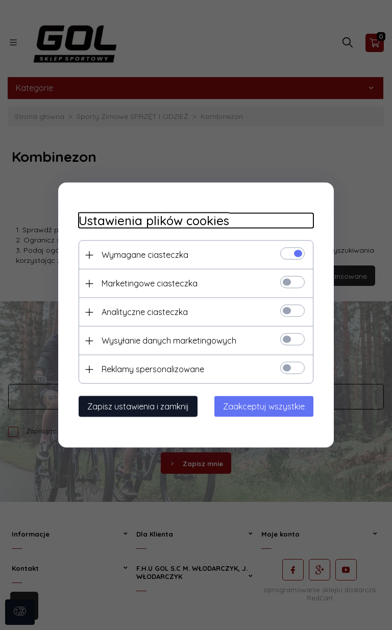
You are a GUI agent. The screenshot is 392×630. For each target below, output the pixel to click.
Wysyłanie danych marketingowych (169, 340)
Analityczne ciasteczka (145, 312)
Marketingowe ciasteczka (150, 283)
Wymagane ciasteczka (145, 255)
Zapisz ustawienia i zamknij (138, 406)
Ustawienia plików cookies (154, 220)
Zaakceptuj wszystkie (264, 406)
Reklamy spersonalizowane (153, 369)
